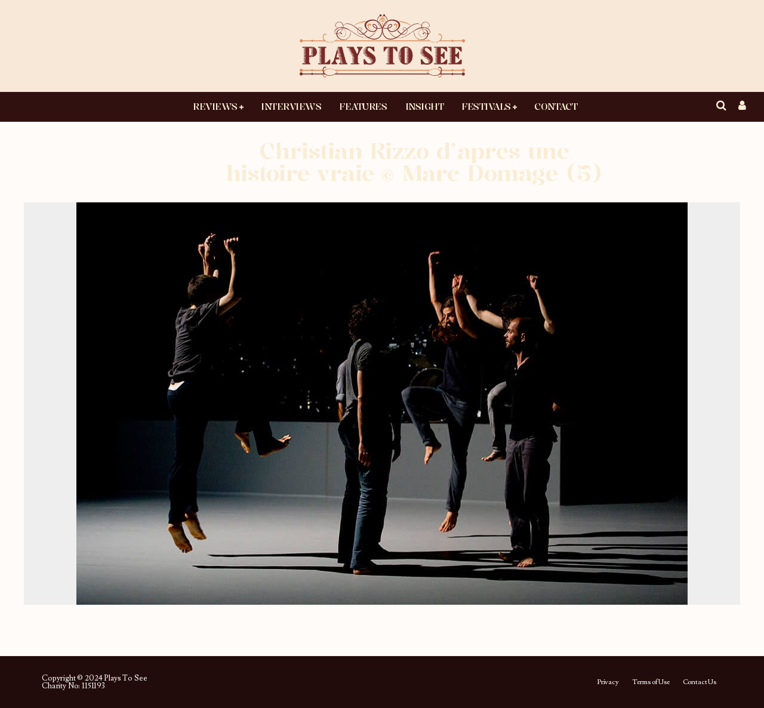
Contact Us (699, 682)
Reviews (215, 106)
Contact (555, 106)
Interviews (291, 106)
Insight (424, 106)
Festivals (486, 106)
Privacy (608, 682)
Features (363, 106)
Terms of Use (651, 682)
